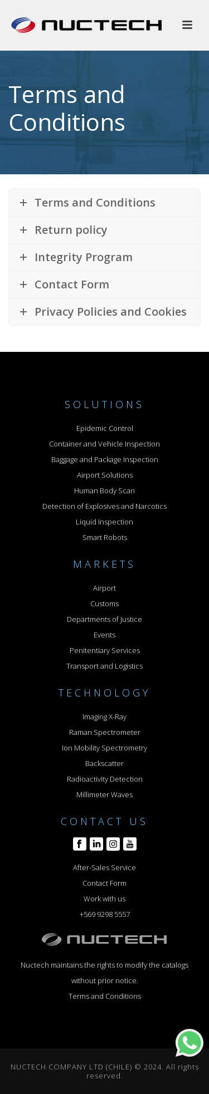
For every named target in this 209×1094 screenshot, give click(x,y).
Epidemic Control (104, 428)
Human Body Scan (104, 490)
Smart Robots (104, 537)
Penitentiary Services (105, 650)
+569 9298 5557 (105, 914)
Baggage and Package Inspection (104, 459)
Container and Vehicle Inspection (104, 444)
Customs (104, 603)
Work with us (104, 899)
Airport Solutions (105, 475)
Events (104, 635)
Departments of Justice (104, 619)
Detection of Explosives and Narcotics (104, 506)
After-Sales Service (104, 867)
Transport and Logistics (104, 666)
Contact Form (104, 883)
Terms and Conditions (105, 996)
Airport (104, 588)
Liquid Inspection (104, 522)
